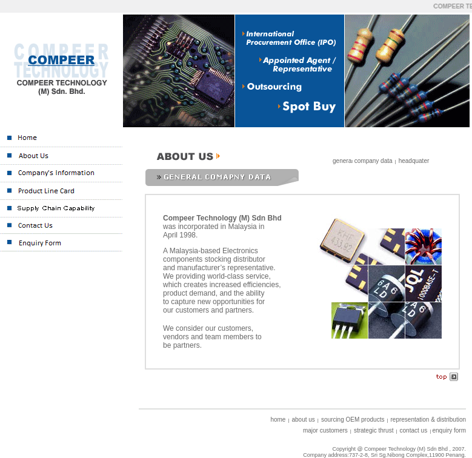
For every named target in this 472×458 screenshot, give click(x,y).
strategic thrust (374, 430)
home (277, 419)
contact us (414, 430)
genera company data (363, 161)
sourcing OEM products (353, 419)
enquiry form (449, 430)
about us (302, 419)
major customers (325, 430)
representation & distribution (429, 419)
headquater (414, 161)
